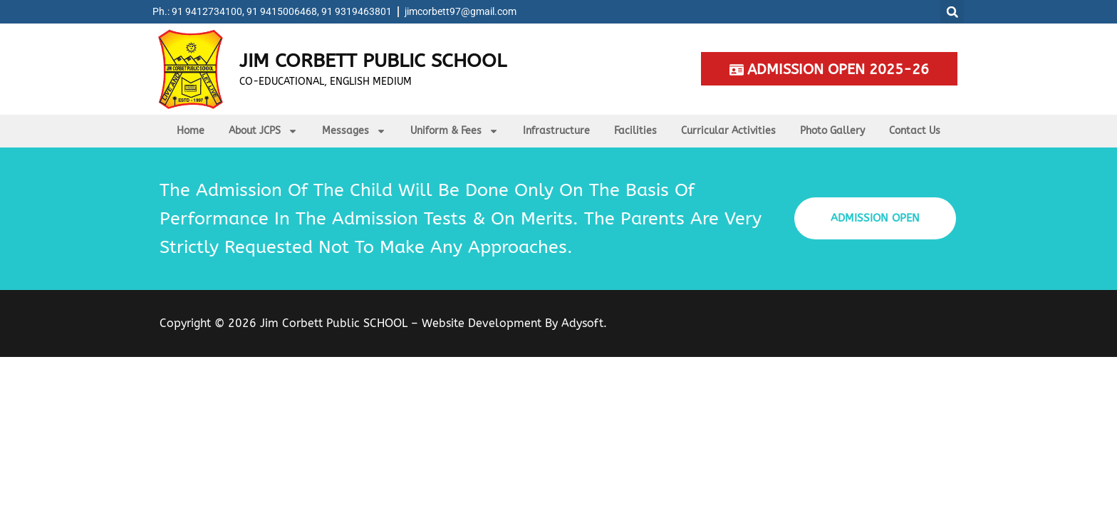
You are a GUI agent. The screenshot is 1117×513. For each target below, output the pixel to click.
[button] (952, 12)
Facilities (635, 131)
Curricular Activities (728, 131)
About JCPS (263, 131)
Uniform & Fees (454, 131)
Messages (354, 131)
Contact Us (914, 131)
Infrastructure (556, 131)
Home (190, 131)
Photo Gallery (832, 131)
